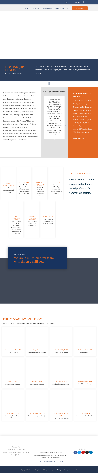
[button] (66, 2)
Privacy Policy (59, 461)
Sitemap (39, 461)
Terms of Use (48, 461)
